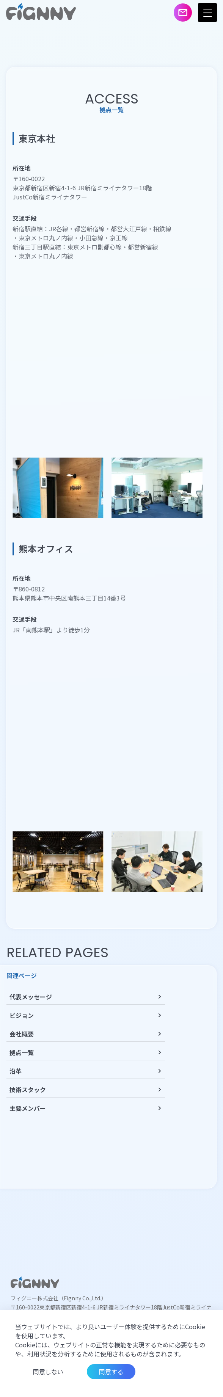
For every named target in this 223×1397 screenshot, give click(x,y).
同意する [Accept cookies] (111, 1371)
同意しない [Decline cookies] (48, 1371)
